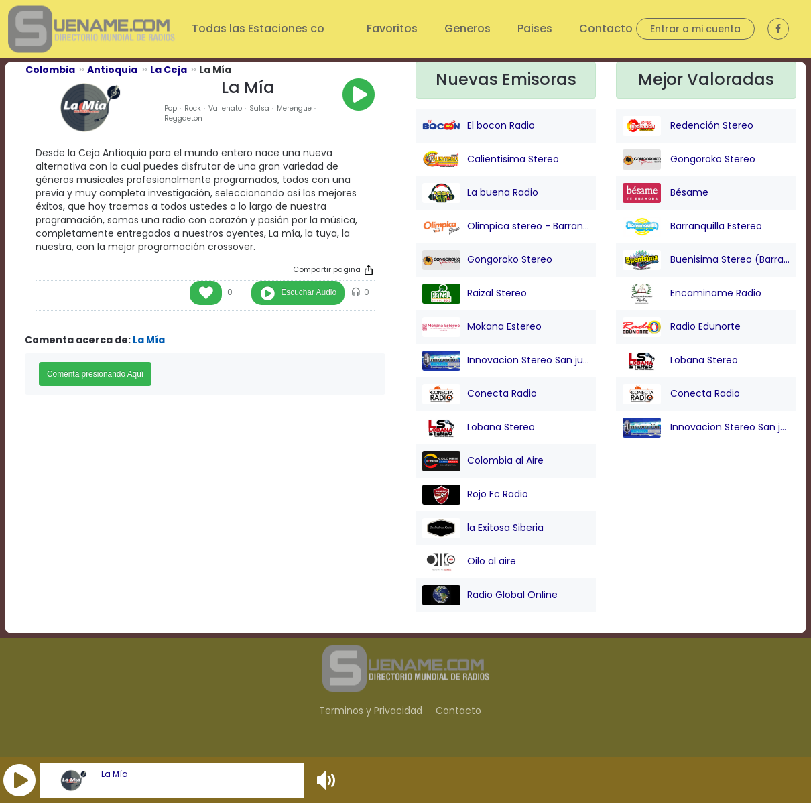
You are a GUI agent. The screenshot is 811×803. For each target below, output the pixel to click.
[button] (19, 780)
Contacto (606, 28)
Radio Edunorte (682, 327)
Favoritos (392, 28)
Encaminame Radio (692, 294)
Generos (467, 28)
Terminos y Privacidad (370, 710)
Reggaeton (183, 118)
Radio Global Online (490, 595)
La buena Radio (480, 193)
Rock (192, 108)
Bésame (665, 193)
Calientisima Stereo (490, 159)
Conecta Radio (479, 394)
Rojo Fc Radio (475, 495)
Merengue (294, 108)
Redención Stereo (688, 126)
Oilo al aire (469, 562)
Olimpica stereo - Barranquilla (505, 227)
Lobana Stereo (478, 428)
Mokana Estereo (482, 327)
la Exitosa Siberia (483, 528)
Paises (534, 28)
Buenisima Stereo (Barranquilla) (706, 260)
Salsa (259, 108)
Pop (170, 108)
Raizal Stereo (474, 294)
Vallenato (225, 108)
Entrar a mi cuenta (695, 29)
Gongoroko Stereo (487, 260)
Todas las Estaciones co (259, 28)
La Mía (114, 774)
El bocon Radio (478, 126)
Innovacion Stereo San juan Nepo (505, 361)
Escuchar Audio (308, 292)
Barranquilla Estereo (692, 227)
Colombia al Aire (483, 461)
